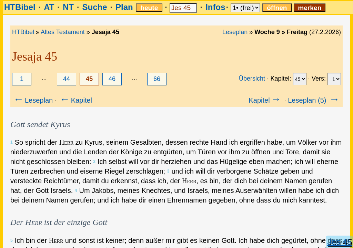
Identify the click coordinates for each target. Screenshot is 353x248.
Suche (94, 7)
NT (68, 7)
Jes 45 (339, 241)
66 (156, 78)
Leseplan (235, 32)
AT (49, 7)
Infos (215, 7)
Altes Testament (63, 32)
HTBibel (20, 7)
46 (112, 78)
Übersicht (252, 78)
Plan (124, 7)
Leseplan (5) (314, 100)
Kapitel (75, 100)
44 (66, 78)
